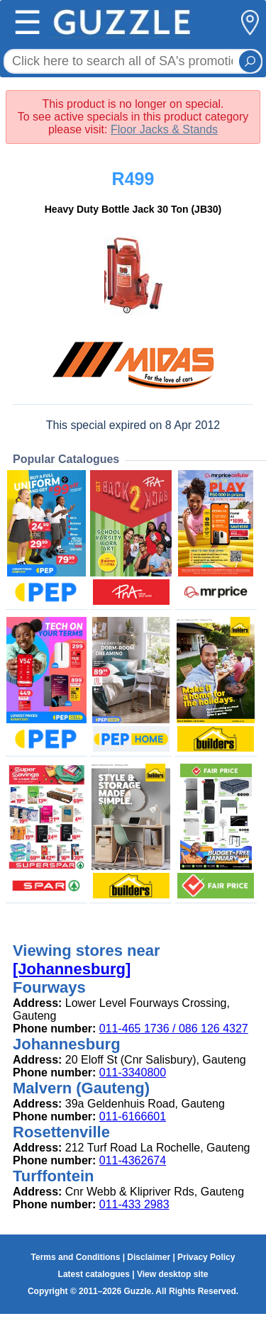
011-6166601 (132, 1116)
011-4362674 (132, 1160)
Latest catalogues (94, 1274)
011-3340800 (132, 1072)
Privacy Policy (206, 1257)
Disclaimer (148, 1257)
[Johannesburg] (72, 969)
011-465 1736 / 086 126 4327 (173, 1028)
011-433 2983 (134, 1204)
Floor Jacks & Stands (164, 129)
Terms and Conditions (76, 1257)
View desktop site (172, 1274)
